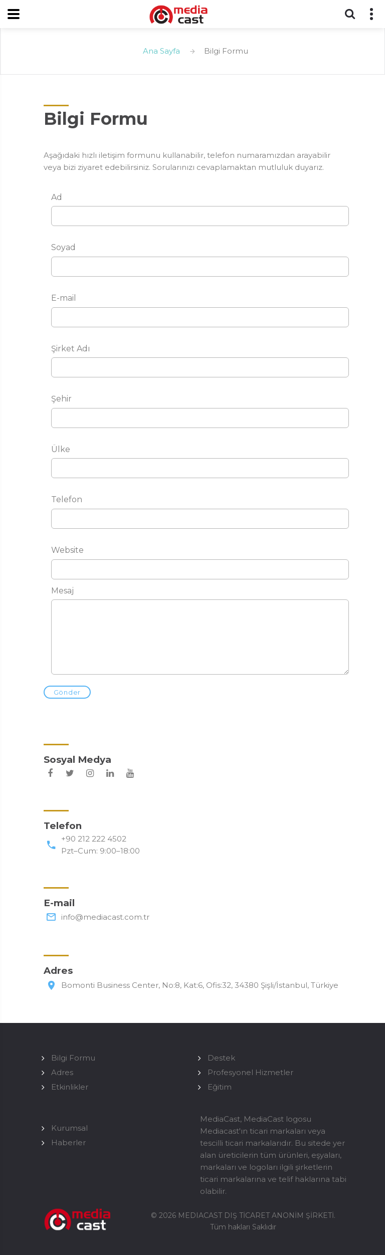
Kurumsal (69, 1128)
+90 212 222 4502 (93, 839)
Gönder (67, 692)
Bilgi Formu (73, 1058)
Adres (62, 1072)
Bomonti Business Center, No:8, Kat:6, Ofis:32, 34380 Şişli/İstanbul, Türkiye (199, 985)
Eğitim (220, 1087)
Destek (221, 1058)
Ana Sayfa (161, 51)
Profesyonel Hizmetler (250, 1072)
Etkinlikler (69, 1087)
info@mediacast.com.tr (105, 917)
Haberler (68, 1142)
